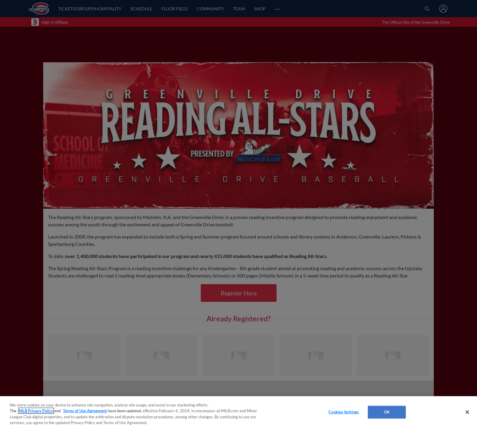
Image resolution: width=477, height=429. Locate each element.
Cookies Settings (344, 412)
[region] (238, 412)
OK (387, 412)
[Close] (467, 412)
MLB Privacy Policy (36, 410)
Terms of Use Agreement (85, 410)
